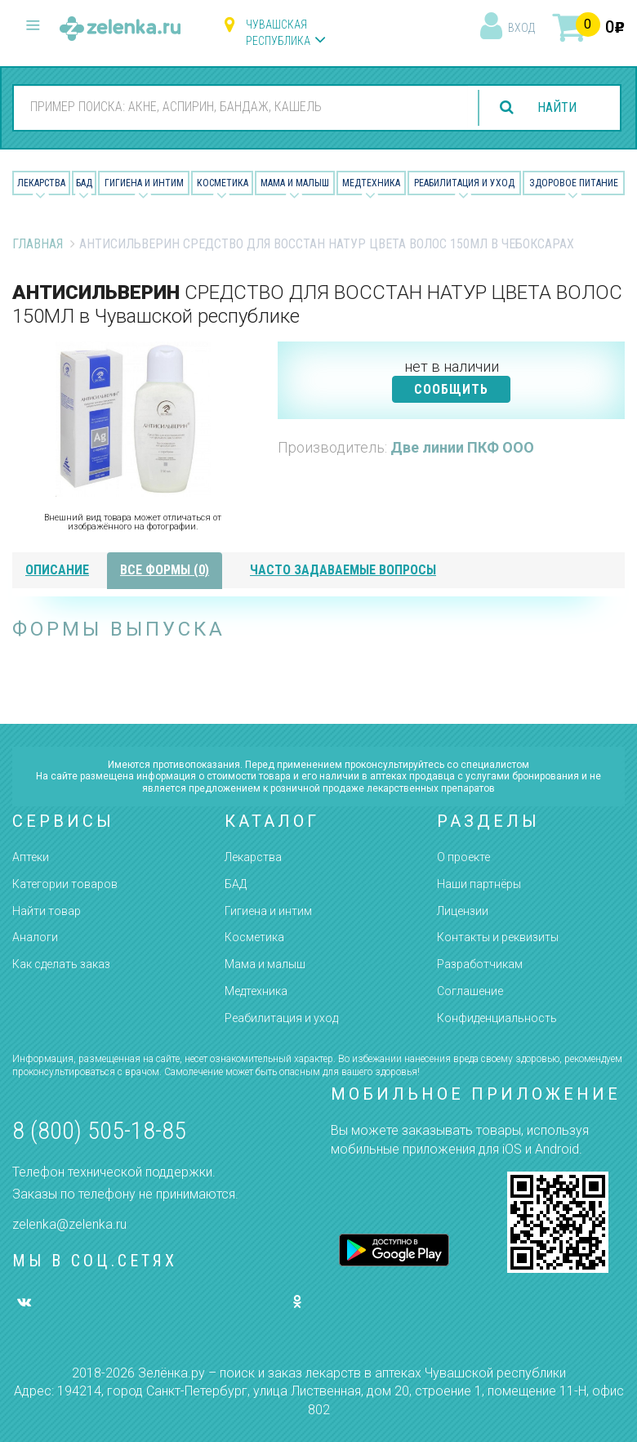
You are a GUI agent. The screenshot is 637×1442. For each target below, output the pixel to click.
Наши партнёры (479, 884)
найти (557, 107)
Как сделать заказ (61, 964)
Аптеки (30, 857)
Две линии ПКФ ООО (462, 447)
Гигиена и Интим (144, 183)
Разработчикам (480, 964)
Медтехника (371, 183)
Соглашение (470, 991)
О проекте (463, 857)
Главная (37, 244)
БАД (84, 183)
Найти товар (46, 910)
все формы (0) (164, 570)
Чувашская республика (278, 32)
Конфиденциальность (497, 1018)
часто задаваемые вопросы (343, 570)
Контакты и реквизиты (498, 937)
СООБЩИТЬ (451, 389)
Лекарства (41, 183)
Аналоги (35, 937)
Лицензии (462, 910)
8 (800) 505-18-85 (99, 1130)
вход (521, 27)
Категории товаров (65, 884)
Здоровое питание (573, 183)
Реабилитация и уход (464, 183)
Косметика (222, 183)
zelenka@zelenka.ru (69, 1224)
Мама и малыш (295, 183)
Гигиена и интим (268, 910)
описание (57, 570)
